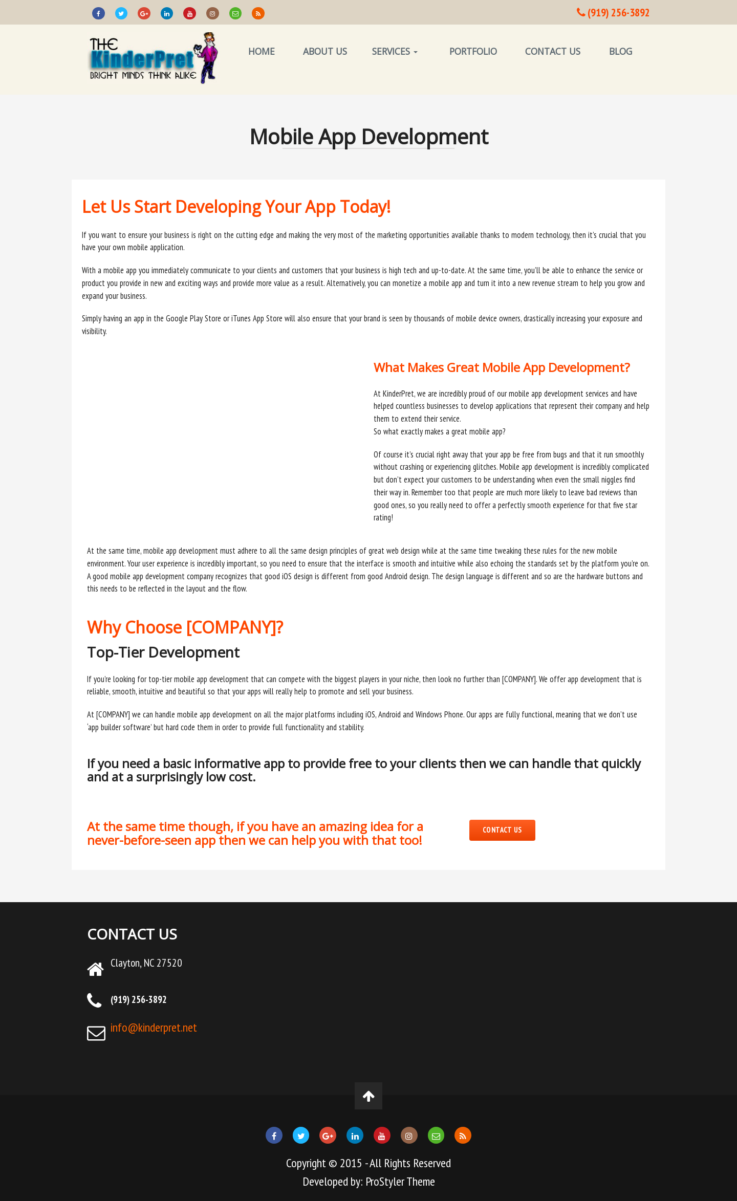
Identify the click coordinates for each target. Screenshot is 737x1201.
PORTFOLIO (473, 51)
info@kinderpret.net (154, 1027)
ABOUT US (325, 51)
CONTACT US (552, 51)
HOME (261, 51)
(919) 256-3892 (613, 12)
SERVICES (395, 51)
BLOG (620, 51)
